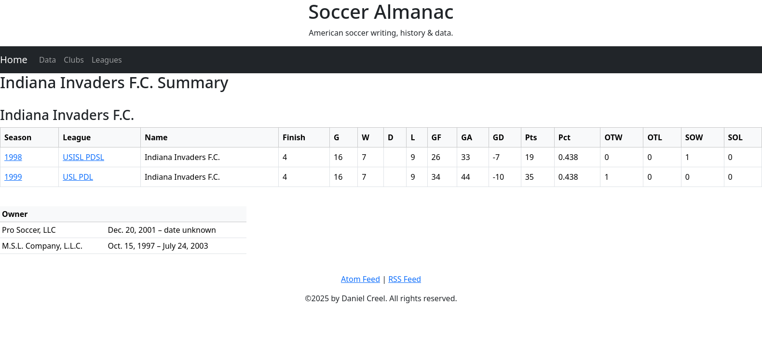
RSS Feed (404, 279)
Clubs (74, 59)
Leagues (107, 59)
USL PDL (78, 177)
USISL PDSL (83, 157)
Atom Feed (360, 279)
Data (47, 59)
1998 (13, 157)
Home (13, 59)
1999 (13, 177)
